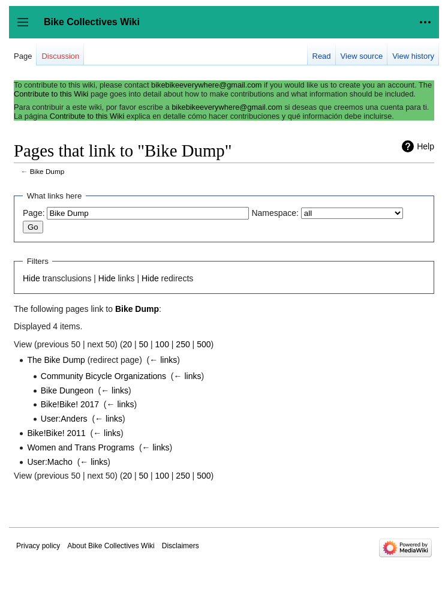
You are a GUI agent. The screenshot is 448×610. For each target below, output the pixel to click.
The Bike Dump (56, 360)
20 (128, 344)
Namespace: (275, 213)
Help (425, 146)
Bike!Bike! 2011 (56, 433)
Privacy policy (38, 546)
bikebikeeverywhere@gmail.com (206, 84)
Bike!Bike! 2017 (70, 404)
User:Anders (64, 418)
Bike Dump (47, 171)
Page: (34, 213)
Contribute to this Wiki (51, 93)
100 (162, 344)
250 (183, 344)
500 (204, 344)
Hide (31, 278)
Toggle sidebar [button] (27, 28)
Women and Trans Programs (80, 447)
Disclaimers (180, 546)
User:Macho (49, 462)
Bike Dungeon (67, 390)
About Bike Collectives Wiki (110, 546)
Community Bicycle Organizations (103, 376)
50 (144, 344)
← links (163, 360)
